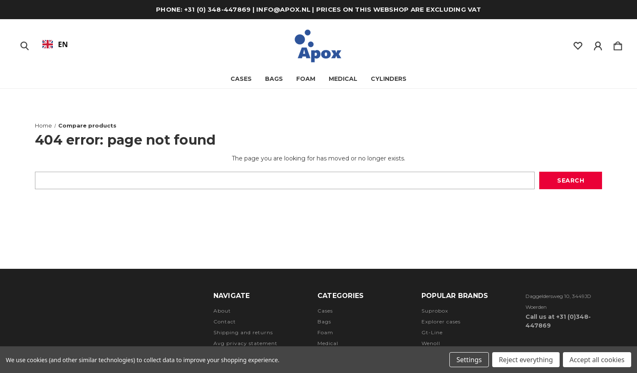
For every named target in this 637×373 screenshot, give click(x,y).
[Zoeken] (25, 44)
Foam (305, 79)
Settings (469, 359)
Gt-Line (432, 332)
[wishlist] (578, 44)
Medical (343, 79)
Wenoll (430, 343)
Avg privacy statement (245, 343)
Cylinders (388, 79)
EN (55, 44)
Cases (241, 79)
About (222, 311)
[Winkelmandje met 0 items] (618, 44)
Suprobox (434, 311)
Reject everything (526, 359)
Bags (324, 321)
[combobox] (55, 44)
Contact (224, 321)
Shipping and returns (243, 332)
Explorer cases (441, 321)
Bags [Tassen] (274, 79)
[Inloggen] (598, 44)
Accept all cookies (597, 359)
